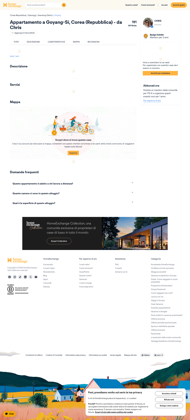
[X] (30, 277)
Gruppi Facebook (158, 289)
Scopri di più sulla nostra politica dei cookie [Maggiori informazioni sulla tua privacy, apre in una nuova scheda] (114, 412)
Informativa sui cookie (98, 355)
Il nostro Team (49, 268)
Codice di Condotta (54, 355)
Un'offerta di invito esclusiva (162, 268)
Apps (45, 279)
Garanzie (83, 279)
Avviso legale (115, 355)
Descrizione (33, 42)
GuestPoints (84, 272)
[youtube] (36, 277)
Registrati (73, 153)
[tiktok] (20, 277)
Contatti (118, 268)
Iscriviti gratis (179, 5)
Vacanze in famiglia (159, 311)
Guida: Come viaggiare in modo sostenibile (164, 280)
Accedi (164, 5)
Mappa (76, 42)
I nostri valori (84, 264)
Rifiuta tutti (169, 400)
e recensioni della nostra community (166, 337)
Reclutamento (49, 272)
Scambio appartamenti (160, 308)
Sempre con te (121, 272)
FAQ (117, 264)
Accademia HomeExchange (162, 264)
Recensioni (93, 42)
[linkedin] (25, 277)
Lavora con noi (157, 297)
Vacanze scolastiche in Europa (163, 276)
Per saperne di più (152, 100)
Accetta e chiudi (169, 394)
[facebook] (9, 277)
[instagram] (15, 277)
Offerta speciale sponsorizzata (164, 323)
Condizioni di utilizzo (34, 355)
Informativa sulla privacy (75, 355)
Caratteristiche (56, 42)
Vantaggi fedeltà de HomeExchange (166, 341)
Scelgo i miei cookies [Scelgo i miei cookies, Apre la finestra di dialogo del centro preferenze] (169, 406)
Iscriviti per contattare (160, 73)
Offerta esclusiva (158, 319)
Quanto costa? (131, 5)
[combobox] (46, 5)
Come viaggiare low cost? (162, 293)
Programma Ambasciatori (161, 286)
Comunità (47, 283)
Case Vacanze (157, 304)
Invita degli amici (86, 287)
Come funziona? (148, 5)
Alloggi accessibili (158, 272)
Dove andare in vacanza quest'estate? (166, 315)
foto (16, 42)
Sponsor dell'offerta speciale (163, 326)
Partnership (156, 334)
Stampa (46, 287)
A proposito (48, 264)
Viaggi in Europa (158, 300)
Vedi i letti (14, 56)
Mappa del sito (130, 355)
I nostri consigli (85, 283)
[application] (10, 414)
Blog (45, 276)
